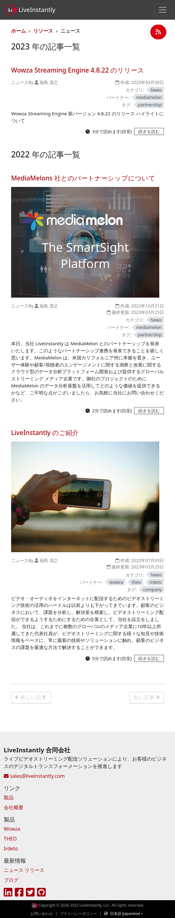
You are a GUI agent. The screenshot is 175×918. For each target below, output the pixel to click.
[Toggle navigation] (162, 10)
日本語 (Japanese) (125, 913)
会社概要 (13, 807)
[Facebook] (19, 892)
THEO (10, 838)
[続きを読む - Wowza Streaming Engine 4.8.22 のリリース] (149, 131)
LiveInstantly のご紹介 (45, 432)
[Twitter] (30, 892)
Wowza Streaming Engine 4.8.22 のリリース (77, 70)
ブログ (11, 879)
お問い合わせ (42, 913)
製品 (9, 797)
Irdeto (11, 848)
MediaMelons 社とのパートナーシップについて (83, 178)
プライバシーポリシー (78, 913)
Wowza (12, 828)
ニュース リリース (24, 870)
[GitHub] (41, 892)
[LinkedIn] (8, 892)
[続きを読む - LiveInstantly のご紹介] (149, 658)
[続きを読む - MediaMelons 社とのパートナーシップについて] (149, 410)
